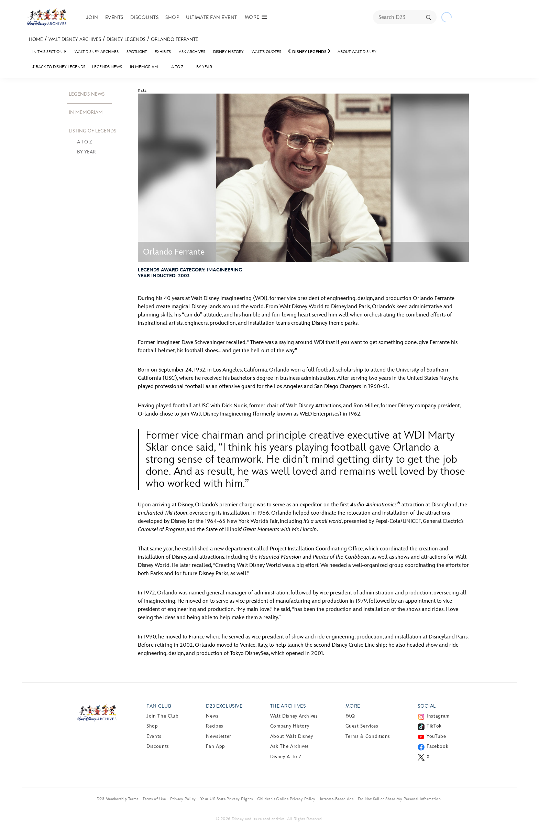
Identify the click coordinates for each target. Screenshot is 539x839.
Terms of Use (154, 799)
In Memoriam (144, 66)
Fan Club (158, 706)
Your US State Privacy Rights (226, 799)
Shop (172, 17)
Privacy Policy (183, 799)
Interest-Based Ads (337, 799)
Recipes (214, 726)
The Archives (288, 706)
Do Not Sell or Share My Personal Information (399, 799)
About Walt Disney (357, 51)
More (353, 706)
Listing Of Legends (92, 131)
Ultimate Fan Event (211, 17)
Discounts (144, 17)
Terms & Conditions (367, 736)
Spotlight (136, 51)
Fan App (215, 746)
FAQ (350, 716)
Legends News (107, 66)
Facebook (437, 746)
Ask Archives (192, 51)
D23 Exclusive (224, 706)
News (212, 716)
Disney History (228, 51)
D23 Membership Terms (118, 799)
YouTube (436, 736)
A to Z (177, 66)
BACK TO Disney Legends (58, 66)
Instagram (438, 716)
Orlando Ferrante (174, 39)
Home (36, 39)
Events (114, 17)
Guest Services (361, 726)
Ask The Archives (289, 746)
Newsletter (218, 736)
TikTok (434, 726)
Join (92, 17)
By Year (204, 66)
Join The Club (162, 716)
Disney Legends (126, 39)
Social (427, 706)
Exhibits (163, 51)
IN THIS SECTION (47, 51)
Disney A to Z (285, 757)
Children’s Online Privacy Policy (286, 799)
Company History (289, 726)
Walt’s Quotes (266, 51)
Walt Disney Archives (74, 39)
